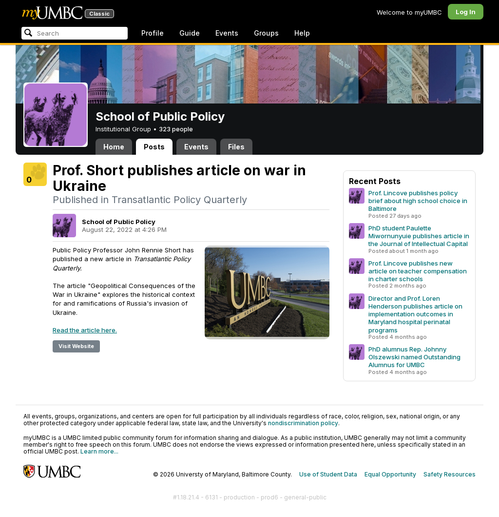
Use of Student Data (328, 474)
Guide (189, 33)
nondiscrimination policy (303, 423)
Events (226, 33)
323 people (176, 129)
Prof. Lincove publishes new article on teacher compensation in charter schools (417, 271)
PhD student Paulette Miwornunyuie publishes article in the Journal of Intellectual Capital (418, 236)
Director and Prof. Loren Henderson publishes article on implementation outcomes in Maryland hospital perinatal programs (415, 313)
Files (236, 147)
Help (302, 33)
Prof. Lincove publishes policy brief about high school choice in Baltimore (417, 200)
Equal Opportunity (390, 474)
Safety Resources (449, 474)
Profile (152, 33)
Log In (466, 12)
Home (113, 147)
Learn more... (99, 451)
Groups (266, 33)
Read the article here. (85, 330)
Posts (154, 147)
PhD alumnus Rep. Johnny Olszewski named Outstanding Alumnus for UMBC (414, 357)
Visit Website (76, 346)
